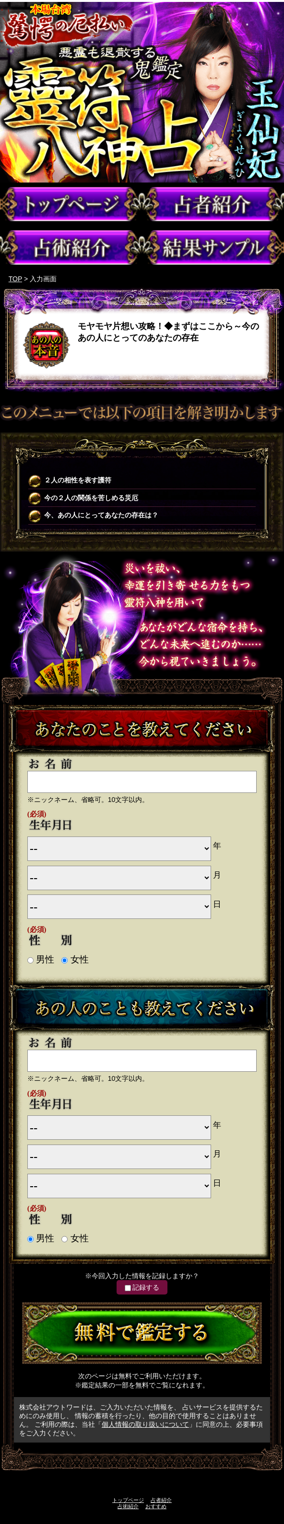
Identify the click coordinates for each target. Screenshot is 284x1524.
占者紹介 (161, 1500)
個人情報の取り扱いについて (145, 1424)
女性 (74, 959)
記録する (142, 1287)
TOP (15, 279)
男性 (40, 959)
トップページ (128, 1500)
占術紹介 (128, 1506)
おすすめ (155, 1506)
